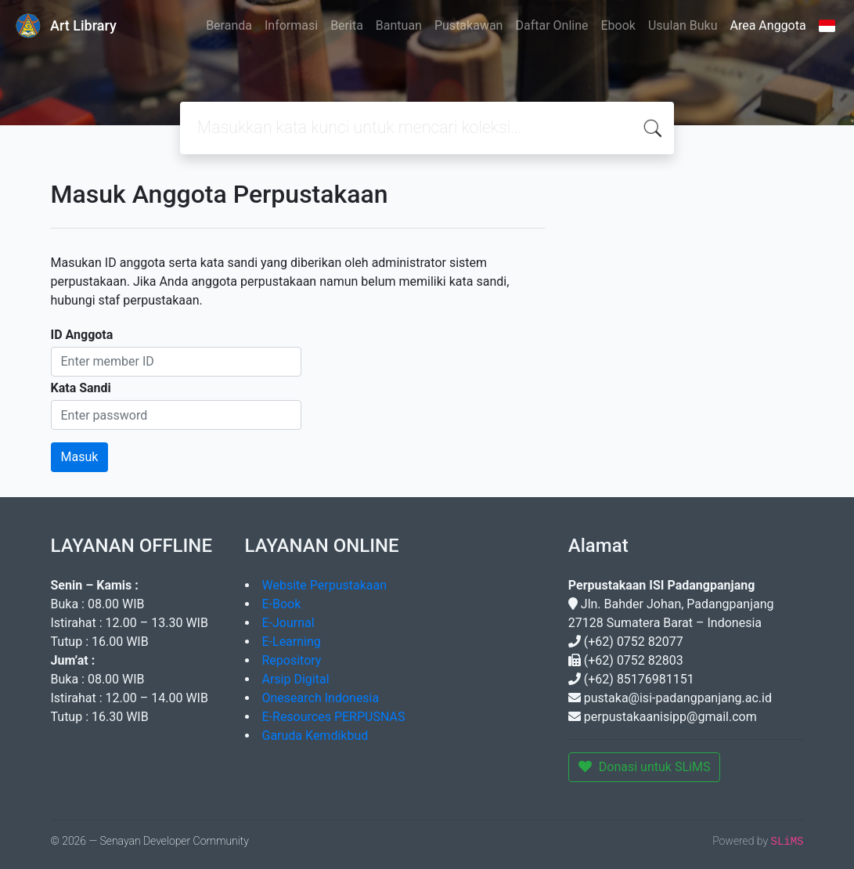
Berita (346, 25)
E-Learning (291, 641)
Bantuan (399, 25)
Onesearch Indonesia (321, 698)
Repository (292, 660)
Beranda (229, 25)
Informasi (291, 25)
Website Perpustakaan (324, 585)
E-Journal (288, 622)
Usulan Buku (683, 25)
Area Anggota (768, 25)
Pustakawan (468, 25)
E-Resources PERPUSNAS (333, 716)
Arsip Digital (296, 679)
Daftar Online (551, 25)
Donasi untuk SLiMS (644, 766)
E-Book (281, 604)
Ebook (617, 25)
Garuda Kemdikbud (315, 735)
